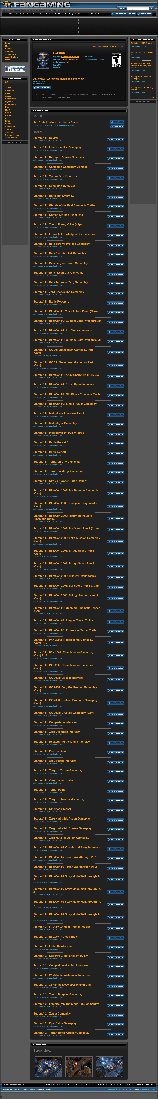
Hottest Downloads (136, 1084)
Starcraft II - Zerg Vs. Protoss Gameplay (58, 799)
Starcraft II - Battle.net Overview (53, 195)
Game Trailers (11, 57)
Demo (37, 115)
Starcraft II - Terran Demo (49, 789)
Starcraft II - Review (45, 138)
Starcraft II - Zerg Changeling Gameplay (58, 292)
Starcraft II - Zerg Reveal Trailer (53, 780)
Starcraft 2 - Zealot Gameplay (52, 1013)
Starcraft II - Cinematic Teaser (52, 809)
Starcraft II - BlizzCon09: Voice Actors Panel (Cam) (65, 311)
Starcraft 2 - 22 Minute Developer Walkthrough (62, 984)
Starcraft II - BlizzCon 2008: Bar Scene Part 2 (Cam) (66, 528)
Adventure (9, 90)
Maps (7, 60)
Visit (67, 62)
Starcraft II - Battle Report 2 (50, 452)
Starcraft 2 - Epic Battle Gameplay (55, 1023)
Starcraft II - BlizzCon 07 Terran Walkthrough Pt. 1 (65, 857)
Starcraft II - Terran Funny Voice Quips (57, 224)
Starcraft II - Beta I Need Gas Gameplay (58, 272)
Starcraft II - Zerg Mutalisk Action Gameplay (61, 837)
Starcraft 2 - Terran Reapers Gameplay (57, 994)
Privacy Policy (27, 1089)
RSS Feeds (150, 1084)
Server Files (10, 54)
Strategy (9, 132)
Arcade (8, 93)
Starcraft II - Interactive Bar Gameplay (57, 147)
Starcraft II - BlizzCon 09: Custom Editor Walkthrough (67, 320)
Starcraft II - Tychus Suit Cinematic (55, 176)
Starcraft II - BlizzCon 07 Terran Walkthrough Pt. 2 (65, 866)
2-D (6, 82)
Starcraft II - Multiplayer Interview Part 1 (58, 432)
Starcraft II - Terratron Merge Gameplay (58, 471)
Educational (10, 99)
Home (10, 14)
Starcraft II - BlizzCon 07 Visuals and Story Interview (66, 847)
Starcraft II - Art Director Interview (54, 760)
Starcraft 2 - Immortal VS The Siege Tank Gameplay (66, 1004)
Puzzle (8, 113)
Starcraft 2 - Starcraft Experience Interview (60, 955)
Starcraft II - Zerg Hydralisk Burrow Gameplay (62, 828)
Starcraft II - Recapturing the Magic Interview (61, 741)
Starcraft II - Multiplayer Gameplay (55, 423)
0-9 (17, 14)
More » (152, 97)
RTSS (7, 121)
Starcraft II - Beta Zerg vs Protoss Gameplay (61, 243)
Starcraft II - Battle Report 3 (50, 442)
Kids (7, 107)
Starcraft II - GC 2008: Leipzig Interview (58, 677)
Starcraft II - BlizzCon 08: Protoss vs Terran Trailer (65, 630)
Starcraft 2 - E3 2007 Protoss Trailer (56, 936)
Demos (8, 43)
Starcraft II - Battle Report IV (51, 301)
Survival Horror (12, 135)
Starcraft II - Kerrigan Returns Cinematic (59, 157)
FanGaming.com (132, 1089)
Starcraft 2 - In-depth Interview (52, 946)
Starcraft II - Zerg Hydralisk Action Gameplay (61, 818)
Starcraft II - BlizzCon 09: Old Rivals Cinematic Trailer (67, 394)
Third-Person (11, 138)
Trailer (37, 132)
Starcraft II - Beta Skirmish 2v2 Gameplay (59, 253)
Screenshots (42, 1050)
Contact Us (7, 1089)
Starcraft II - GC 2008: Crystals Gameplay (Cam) (63, 712)
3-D (6, 85)
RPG (7, 118)
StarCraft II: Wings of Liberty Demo (55, 122)
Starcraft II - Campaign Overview (54, 186)
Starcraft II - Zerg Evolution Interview (56, 731)
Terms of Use (39, 1089)
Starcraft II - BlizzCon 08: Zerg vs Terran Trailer (63, 620)
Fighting (9, 102)
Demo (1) (95, 46)
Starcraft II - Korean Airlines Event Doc (58, 214)
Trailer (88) (104, 46)
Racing (8, 115)
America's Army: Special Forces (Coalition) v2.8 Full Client (143, 65)
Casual (8, 96)
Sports (8, 129)
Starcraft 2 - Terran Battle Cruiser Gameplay (61, 1032)
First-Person (10, 104)
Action (8, 88)
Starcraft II (60, 52)
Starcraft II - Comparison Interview (55, 722)
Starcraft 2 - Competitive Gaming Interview (60, 965)
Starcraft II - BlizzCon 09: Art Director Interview (63, 330)
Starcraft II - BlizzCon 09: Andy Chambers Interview (66, 375)
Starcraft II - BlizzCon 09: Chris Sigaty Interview (63, 384)
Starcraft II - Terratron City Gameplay (56, 461)
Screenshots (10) (116, 46)
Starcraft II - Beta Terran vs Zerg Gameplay (60, 282)
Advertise (16, 1089)
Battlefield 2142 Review (141, 43)
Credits (48, 1089)
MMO (7, 110)
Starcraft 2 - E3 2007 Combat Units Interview (61, 926)
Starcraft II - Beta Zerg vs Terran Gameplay (60, 263)
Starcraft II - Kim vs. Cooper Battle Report (60, 481)
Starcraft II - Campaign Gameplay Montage (60, 166)
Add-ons (9, 52)
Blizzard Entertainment (70, 57)
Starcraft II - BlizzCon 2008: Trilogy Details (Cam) (64, 576)
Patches (8, 49)
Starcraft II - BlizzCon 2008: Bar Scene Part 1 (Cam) (66, 585)
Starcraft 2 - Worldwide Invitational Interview (61, 975)
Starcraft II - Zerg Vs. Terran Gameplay (57, 770)
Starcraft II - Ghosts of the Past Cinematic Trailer (64, 205)
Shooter (8, 124)
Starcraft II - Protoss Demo (50, 751)
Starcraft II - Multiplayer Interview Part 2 (58, 413)
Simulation (10, 127)
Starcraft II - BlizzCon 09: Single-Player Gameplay (65, 403)
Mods (7, 46)
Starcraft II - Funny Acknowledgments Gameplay (64, 234)
